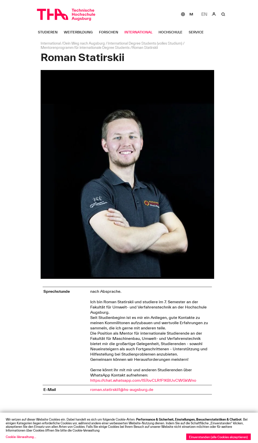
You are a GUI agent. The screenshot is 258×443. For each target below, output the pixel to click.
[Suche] (223, 14)
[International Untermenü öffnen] (140, 32)
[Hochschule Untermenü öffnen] (172, 32)
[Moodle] (191, 14)
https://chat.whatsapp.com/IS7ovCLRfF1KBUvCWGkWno (143, 380)
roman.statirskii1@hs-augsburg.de (121, 389)
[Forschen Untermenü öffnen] (110, 32)
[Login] (214, 14)
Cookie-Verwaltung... (21, 437)
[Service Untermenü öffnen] (198, 32)
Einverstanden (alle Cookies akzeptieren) (218, 437)
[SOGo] (183, 14)
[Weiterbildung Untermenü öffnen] (80, 32)
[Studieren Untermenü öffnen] (50, 32)
